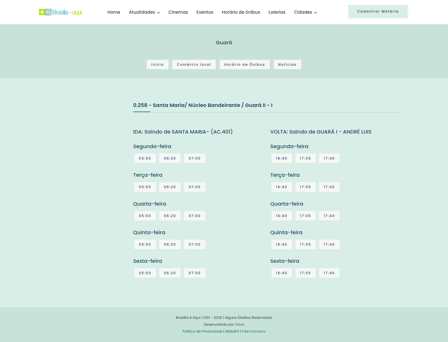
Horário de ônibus (241, 12)
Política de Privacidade (202, 331)
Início (157, 64)
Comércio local (194, 64)
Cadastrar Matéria (378, 11)
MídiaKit (232, 331)
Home (113, 12)
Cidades (303, 12)
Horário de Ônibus (244, 64)
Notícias (287, 64)
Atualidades (142, 12)
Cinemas (178, 12)
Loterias (277, 12)
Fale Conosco (253, 331)
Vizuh (239, 324)
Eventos (205, 12)
